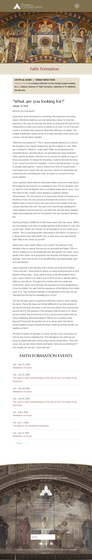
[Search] (58, 537)
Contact (36, 529)
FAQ (59, 529)
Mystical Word (21, 83)
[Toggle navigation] (77, 6)
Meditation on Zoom (22, 368)
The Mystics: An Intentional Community (31, 426)
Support (49, 529)
